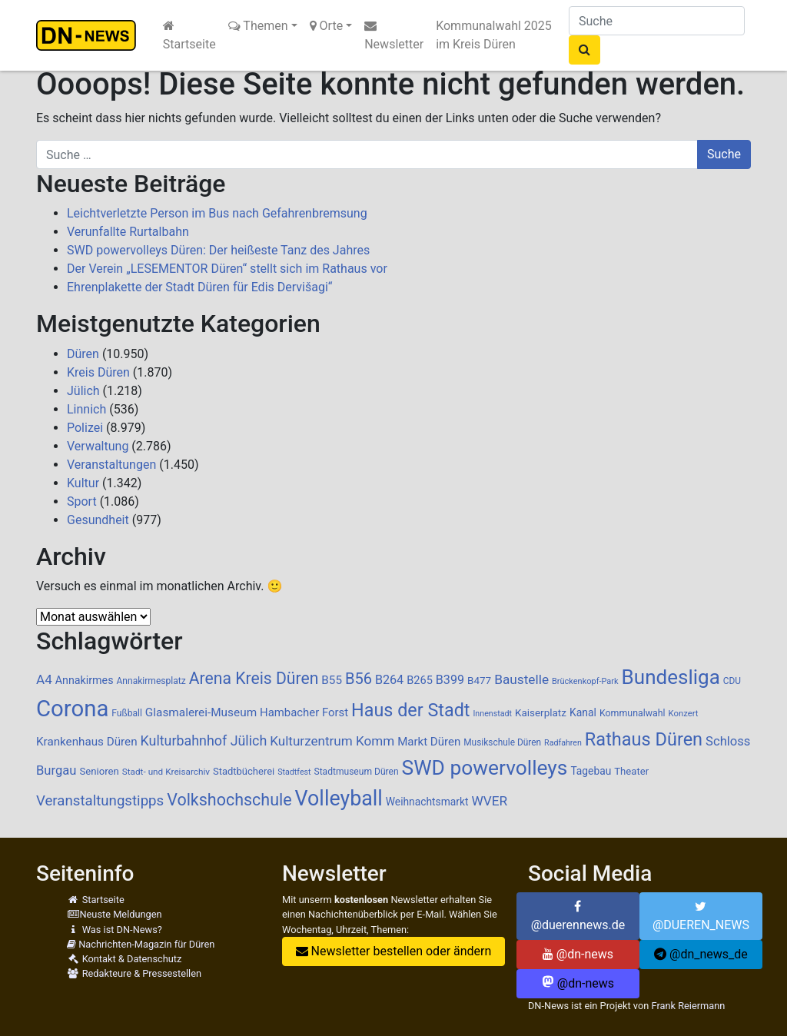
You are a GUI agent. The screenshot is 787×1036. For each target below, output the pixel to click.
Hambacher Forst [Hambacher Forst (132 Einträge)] (304, 712)
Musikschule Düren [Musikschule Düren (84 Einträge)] (502, 742)
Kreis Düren (98, 372)
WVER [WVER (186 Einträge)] (489, 801)
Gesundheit (98, 520)
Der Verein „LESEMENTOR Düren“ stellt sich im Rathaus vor (227, 268)
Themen (258, 25)
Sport (82, 501)
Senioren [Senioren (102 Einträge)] (98, 771)
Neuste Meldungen (114, 914)
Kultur (83, 483)
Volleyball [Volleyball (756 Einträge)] (339, 798)
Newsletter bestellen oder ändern (394, 951)
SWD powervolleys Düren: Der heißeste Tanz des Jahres (218, 250)
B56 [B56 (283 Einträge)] (358, 678)
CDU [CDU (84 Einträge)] (732, 681)
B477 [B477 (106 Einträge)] (479, 680)
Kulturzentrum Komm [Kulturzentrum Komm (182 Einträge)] (332, 741)
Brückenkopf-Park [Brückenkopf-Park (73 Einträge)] (585, 681)
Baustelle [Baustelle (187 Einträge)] (521, 679)
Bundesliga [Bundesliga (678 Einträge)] (671, 677)
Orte (327, 25)
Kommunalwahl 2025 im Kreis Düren (494, 34)
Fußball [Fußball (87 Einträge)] (126, 713)
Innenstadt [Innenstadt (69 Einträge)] (492, 714)
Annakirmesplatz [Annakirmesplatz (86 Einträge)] (150, 681)
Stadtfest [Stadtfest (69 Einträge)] (293, 772)
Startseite (189, 35)
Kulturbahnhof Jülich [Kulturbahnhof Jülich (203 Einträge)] (204, 740)
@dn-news (578, 954)
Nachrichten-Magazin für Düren (140, 944)
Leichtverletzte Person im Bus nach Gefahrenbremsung (217, 213)
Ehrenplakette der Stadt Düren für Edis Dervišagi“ (199, 287)
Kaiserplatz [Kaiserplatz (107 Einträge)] (540, 712)
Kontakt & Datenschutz (124, 959)
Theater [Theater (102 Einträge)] (631, 771)
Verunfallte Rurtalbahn (128, 231)
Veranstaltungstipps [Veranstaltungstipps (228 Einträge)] (100, 800)
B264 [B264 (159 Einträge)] (389, 679)
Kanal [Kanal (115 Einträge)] (582, 712)
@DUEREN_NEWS (701, 916)
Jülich (83, 391)
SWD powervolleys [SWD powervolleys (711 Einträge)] (485, 767)
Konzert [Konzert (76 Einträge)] (684, 714)
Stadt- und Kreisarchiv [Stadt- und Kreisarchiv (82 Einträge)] (166, 771)
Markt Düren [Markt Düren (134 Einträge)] (428, 742)
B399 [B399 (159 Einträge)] (450, 679)
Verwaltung (97, 446)
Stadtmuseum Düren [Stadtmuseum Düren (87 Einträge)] (356, 771)
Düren (83, 354)
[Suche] (657, 20)
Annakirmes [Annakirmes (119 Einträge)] (84, 680)
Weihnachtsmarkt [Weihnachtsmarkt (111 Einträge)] (427, 801)
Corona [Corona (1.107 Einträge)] (72, 709)
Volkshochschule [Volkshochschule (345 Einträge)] (229, 799)
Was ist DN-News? (114, 929)
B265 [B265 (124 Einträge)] (420, 680)
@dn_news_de (701, 954)
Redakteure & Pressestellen (134, 973)
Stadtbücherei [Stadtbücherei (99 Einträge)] (243, 771)
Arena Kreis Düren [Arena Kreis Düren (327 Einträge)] (254, 678)
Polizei (85, 427)
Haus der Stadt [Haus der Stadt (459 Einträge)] (410, 710)
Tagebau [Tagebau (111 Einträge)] (590, 771)
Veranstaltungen (111, 464)
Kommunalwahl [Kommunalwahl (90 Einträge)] (632, 713)
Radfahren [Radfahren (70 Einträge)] (563, 743)
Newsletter (393, 35)
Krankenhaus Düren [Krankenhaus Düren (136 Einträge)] (87, 742)
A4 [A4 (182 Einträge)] (44, 679)
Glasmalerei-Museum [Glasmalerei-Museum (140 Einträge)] (201, 712)
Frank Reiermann (688, 1005)
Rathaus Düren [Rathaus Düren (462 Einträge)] (643, 739)
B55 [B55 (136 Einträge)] (331, 680)
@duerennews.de (578, 916)
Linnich (86, 409)
